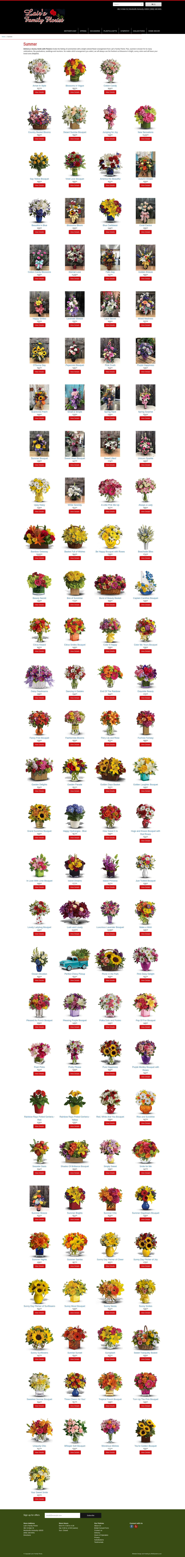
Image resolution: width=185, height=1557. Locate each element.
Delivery (97, 1533)
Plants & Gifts (110, 31)
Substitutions (99, 1540)
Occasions (95, 31)
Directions (27, 1535)
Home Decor (154, 31)
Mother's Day (70, 31)
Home (3, 36)
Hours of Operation (101, 1535)
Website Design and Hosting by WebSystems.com (147, 1553)
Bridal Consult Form (101, 1528)
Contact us (98, 1530)
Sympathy (125, 31)
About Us (97, 1526)
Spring (83, 31)
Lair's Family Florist (44, 16)
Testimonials (98, 1542)
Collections (139, 31)
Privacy (97, 1537)
